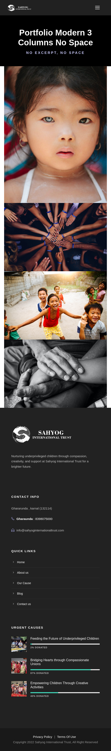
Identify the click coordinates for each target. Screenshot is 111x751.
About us (22, 572)
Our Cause (24, 583)
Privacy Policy (42, 736)
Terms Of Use (66, 736)
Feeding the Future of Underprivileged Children (64, 638)
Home (21, 562)
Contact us (24, 604)
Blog (20, 593)
